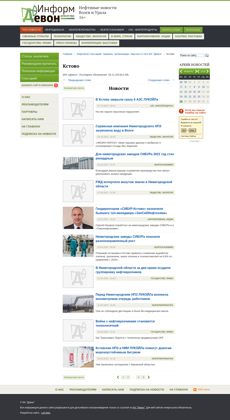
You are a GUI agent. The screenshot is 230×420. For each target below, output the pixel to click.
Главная (67, 53)
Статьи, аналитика (35, 56)
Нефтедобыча (54, 29)
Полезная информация (38, 71)
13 (185, 91)
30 (185, 82)
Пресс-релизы (66, 42)
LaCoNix (45, 412)
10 (203, 87)
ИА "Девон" (139, 407)
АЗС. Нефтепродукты (142, 29)
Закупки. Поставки (188, 36)
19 (181, 96)
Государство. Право (36, 42)
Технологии (62, 36)
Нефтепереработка (82, 29)
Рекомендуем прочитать (39, 63)
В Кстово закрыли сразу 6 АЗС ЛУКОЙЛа (127, 99)
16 (199, 91)
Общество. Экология (91, 36)
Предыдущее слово (77, 80)
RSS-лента (201, 389)
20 (185, 96)
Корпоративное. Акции (153, 36)
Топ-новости (31, 29)
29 (181, 82)
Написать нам (33, 119)
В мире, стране (121, 36)
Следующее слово (161, 80)
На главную (31, 126)
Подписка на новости (39, 133)
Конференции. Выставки (99, 42)
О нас (26, 97)
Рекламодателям (35, 104)
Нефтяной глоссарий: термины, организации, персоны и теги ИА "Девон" (119, 53)
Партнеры (29, 111)
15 (194, 91)
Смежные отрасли (35, 36)
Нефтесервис (171, 29)
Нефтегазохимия (112, 29)
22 (194, 96)
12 (181, 91)
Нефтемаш (193, 29)
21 (190, 96)
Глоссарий (29, 78)
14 (190, 91)
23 (199, 96)
